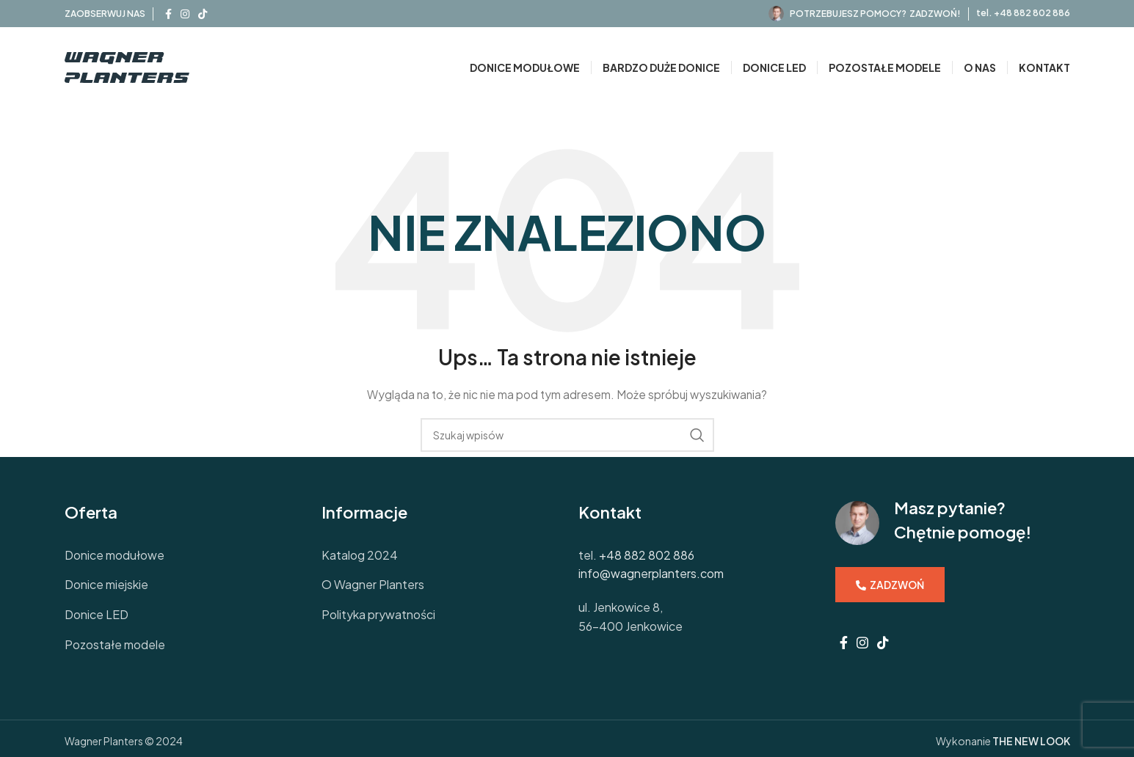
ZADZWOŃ (890, 584)
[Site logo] (127, 66)
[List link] (182, 555)
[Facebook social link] (168, 13)
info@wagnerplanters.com (651, 573)
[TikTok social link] (202, 13)
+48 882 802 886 (1032, 12)
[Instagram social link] (185, 13)
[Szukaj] (567, 435)
